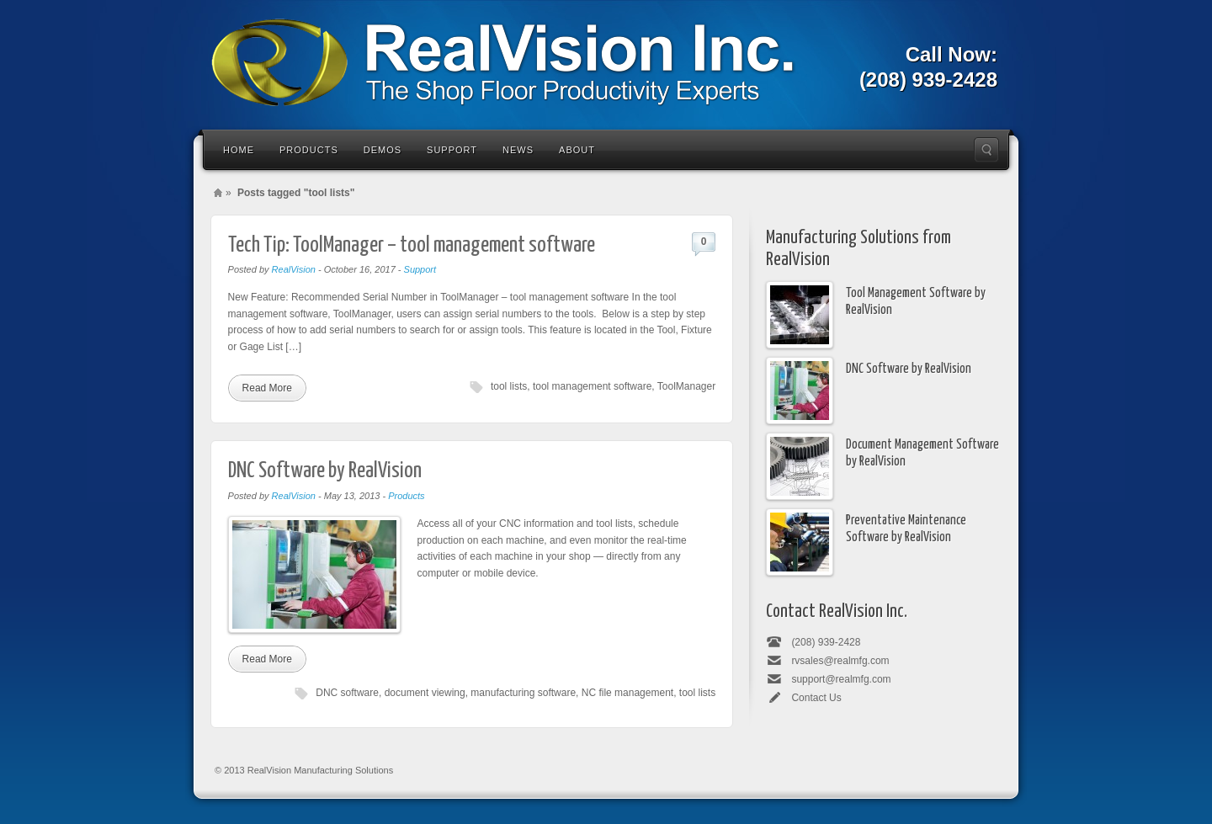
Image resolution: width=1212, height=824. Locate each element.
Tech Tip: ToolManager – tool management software (411, 245)
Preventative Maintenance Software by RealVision (906, 528)
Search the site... (986, 149)
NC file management (627, 693)
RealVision (294, 269)
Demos (382, 150)
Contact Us (816, 698)
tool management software (592, 386)
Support (452, 150)
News (518, 150)
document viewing (425, 693)
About (577, 150)
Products (308, 150)
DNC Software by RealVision (325, 470)
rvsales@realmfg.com (840, 661)
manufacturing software (523, 693)
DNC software (347, 693)
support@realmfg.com (840, 679)
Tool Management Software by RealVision (916, 301)
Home (238, 150)
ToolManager (686, 386)
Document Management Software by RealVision (922, 453)
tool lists (509, 386)
